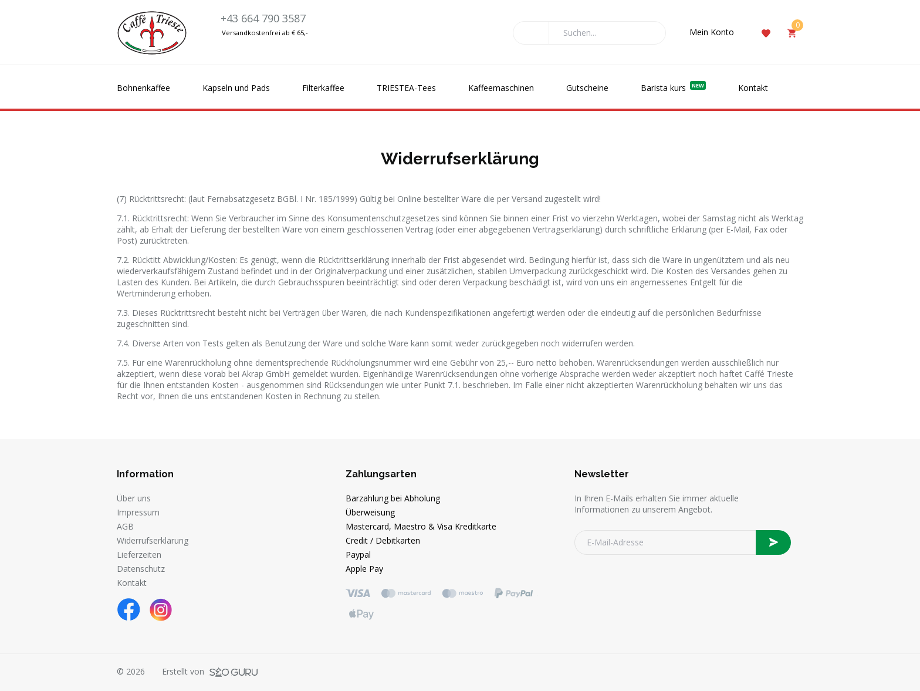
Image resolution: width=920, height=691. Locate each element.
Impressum (138, 512)
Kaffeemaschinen (501, 87)
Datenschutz (141, 568)
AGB (125, 526)
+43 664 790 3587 (263, 18)
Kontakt (753, 87)
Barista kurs (673, 87)
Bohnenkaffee (143, 87)
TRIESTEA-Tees (406, 87)
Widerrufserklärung (152, 540)
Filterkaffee (323, 87)
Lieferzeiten (139, 554)
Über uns (134, 498)
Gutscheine (587, 87)
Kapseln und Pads (236, 87)
